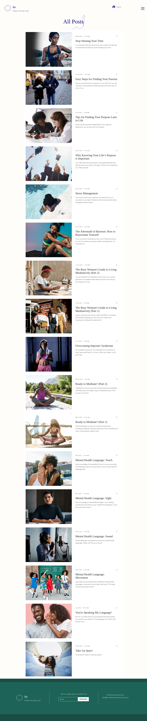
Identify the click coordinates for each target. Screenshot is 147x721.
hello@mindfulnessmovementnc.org (115, 697)
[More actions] (117, 36)
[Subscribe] (83, 699)
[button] (142, 8)
